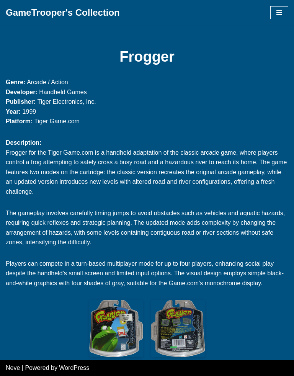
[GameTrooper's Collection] (63, 12)
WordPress (74, 368)
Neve (13, 368)
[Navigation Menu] (279, 12)
